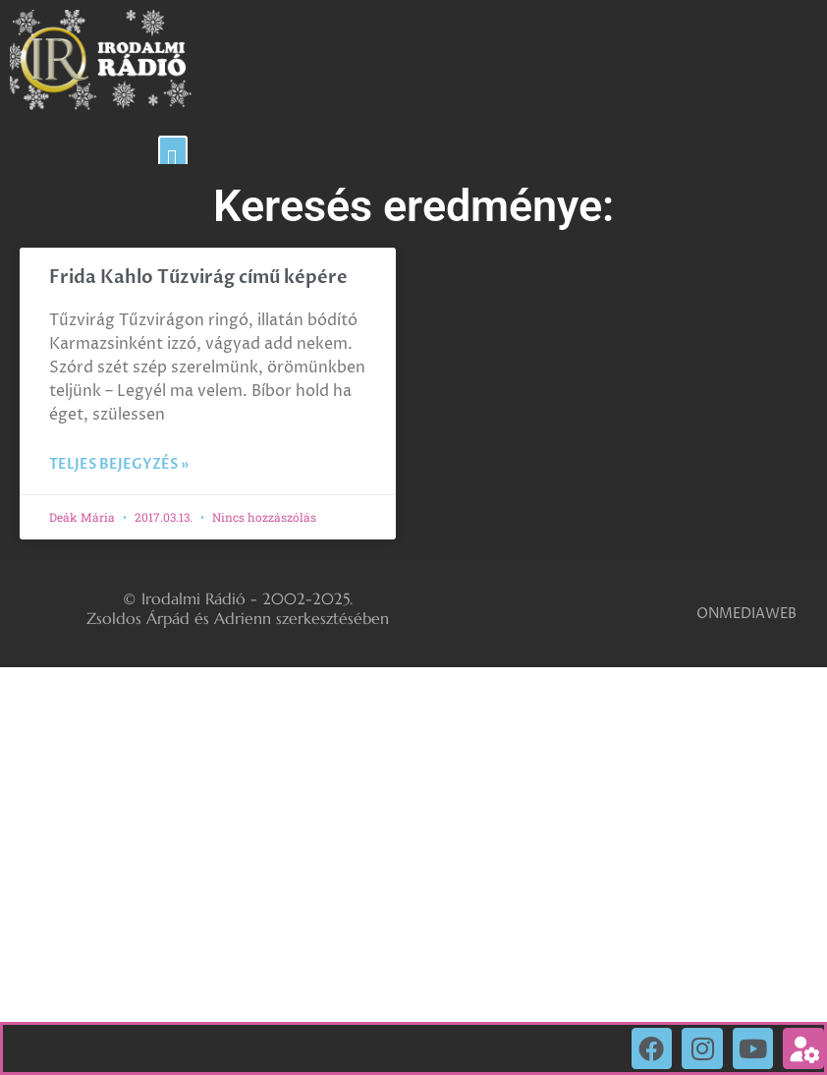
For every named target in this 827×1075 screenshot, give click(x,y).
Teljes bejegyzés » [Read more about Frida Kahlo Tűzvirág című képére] (119, 464)
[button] (173, 160)
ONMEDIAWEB (746, 613)
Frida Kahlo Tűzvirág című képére (198, 277)
